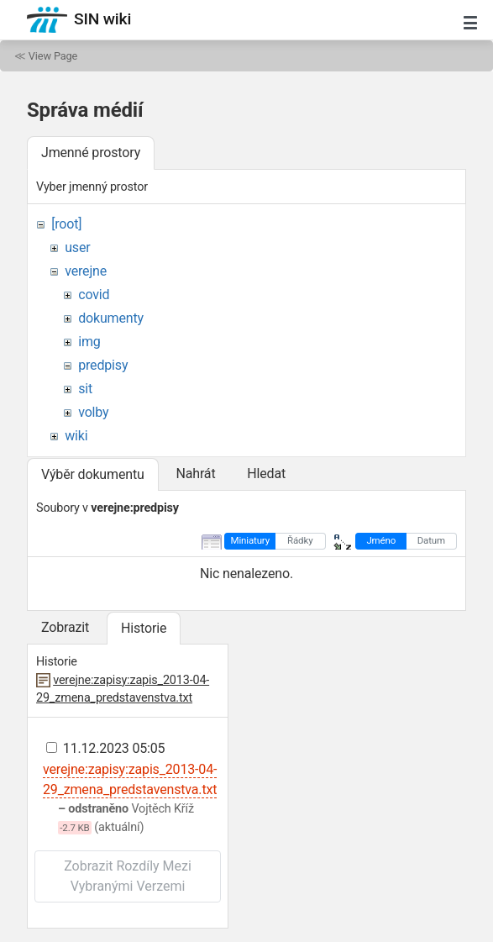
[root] (66, 224)
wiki (76, 436)
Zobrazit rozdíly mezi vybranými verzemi (127, 876)
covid (93, 295)
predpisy (103, 365)
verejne (86, 271)
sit (85, 389)
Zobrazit (65, 627)
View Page (53, 56)
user (77, 247)
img (89, 342)
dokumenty (111, 318)
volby (93, 412)
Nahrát (195, 474)
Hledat (266, 474)
